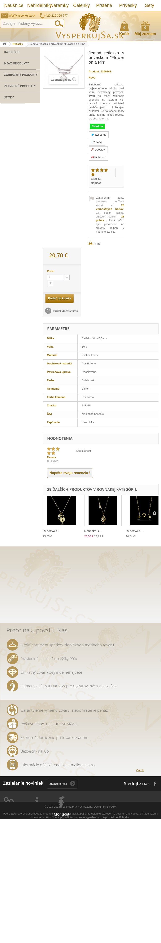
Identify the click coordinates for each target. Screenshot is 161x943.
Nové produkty (16, 174)
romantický (10, 446)
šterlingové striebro (16, 357)
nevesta (28, 527)
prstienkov (10, 502)
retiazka (8, 376)
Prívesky (128, 5)
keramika (9, 496)
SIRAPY (112, 930)
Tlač (97, 243)
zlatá (33, 546)
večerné (8, 452)
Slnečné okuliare (15, 126)
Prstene (104, 5)
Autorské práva (37, 906)
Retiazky (18, 44)
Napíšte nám (130, 14)
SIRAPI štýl (24, 339)
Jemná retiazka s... (31, 202)
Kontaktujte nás (37, 851)
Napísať (96, 183)
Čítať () (96, 178)
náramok (14, 322)
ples (21, 389)
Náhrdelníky (36, 5)
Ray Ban (8, 408)
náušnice (9, 364)
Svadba (9, 158)
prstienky (9, 515)
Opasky (9, 145)
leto (28, 464)
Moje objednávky (65, 851)
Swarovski (25, 401)
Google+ (98, 149)
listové (7, 490)
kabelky (24, 408)
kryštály (8, 389)
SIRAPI (7, 339)
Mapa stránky (35, 923)
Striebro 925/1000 (15, 132)
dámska (20, 553)
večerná (8, 483)
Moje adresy (61, 872)
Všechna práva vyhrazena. (77, 930)
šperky (7, 370)
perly (17, 464)
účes (24, 565)
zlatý (6, 464)
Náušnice (13, 5)
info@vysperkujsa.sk (21, 15)
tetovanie (27, 496)
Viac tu (140, 801)
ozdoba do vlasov (14, 521)
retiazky (19, 546)
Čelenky (81, 5)
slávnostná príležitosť (17, 477)
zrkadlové (9, 565)
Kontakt (32, 912)
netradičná (30, 446)
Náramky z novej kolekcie (15, 110)
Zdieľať (96, 142)
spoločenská (11, 383)
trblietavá (23, 572)
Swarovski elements (16, 439)
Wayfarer (24, 559)
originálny (9, 534)
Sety (149, 5)
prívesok (13, 313)
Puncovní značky (38, 917)
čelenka (24, 452)
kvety (25, 458)
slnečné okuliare (14, 395)
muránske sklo (12, 427)
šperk (13, 303)
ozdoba (8, 559)
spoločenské (25, 433)
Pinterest (98, 157)
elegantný (9, 414)
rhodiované (24, 540)
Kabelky (9, 139)
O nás (30, 866)
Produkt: (94, 71)
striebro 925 (11, 345)
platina (32, 427)
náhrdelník (10, 458)
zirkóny (25, 364)
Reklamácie (34, 886)
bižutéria (13, 331)
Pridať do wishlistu (65, 311)
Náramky (59, 5)
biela (6, 553)
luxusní (25, 534)
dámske (24, 483)
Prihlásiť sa (153, 14)
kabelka (30, 383)
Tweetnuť (98, 134)
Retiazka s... (51, 531)
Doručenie (33, 892)
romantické (10, 527)
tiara (6, 546)
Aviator (25, 515)
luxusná (8, 401)
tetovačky (23, 490)
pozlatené (23, 370)
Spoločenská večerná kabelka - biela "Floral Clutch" (32, 242)
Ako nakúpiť (141, 14)
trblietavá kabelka (14, 471)
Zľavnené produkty (20, 225)
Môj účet (61, 844)
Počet (50, 271)
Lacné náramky (14, 119)
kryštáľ (7, 433)
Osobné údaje (63, 877)
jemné (7, 572)
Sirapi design (11, 351)
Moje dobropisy (64, 866)
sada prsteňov (12, 509)
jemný (7, 540)
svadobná (25, 376)
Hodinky (9, 165)
